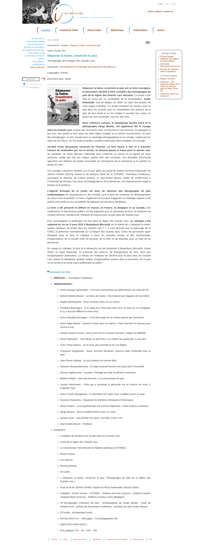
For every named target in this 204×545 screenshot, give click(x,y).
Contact (65, 539)
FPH (150, 539)
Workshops (117, 30)
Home (49, 40)
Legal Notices (96, 539)
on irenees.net (34, 84)
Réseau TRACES (167, 79)
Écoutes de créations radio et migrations (169, 70)
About (150, 11)
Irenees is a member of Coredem (117, 539)
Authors (158, 11)
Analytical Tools (69, 30)
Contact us (168, 11)
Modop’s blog (168, 53)
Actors (161, 30)
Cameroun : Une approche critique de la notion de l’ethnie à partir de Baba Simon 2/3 (169, 86)
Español (167, 4)
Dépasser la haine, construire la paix (85, 45)
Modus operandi (138, 539)
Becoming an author (80, 539)
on (32, 87)
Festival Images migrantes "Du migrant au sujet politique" (169, 58)
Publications (140, 30)
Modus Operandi (37, 67)
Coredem (34, 87)
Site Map (54, 539)
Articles (45, 30)
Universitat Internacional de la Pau (170, 65)
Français (173, 4)
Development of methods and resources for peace (86, 66)
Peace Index (94, 30)
